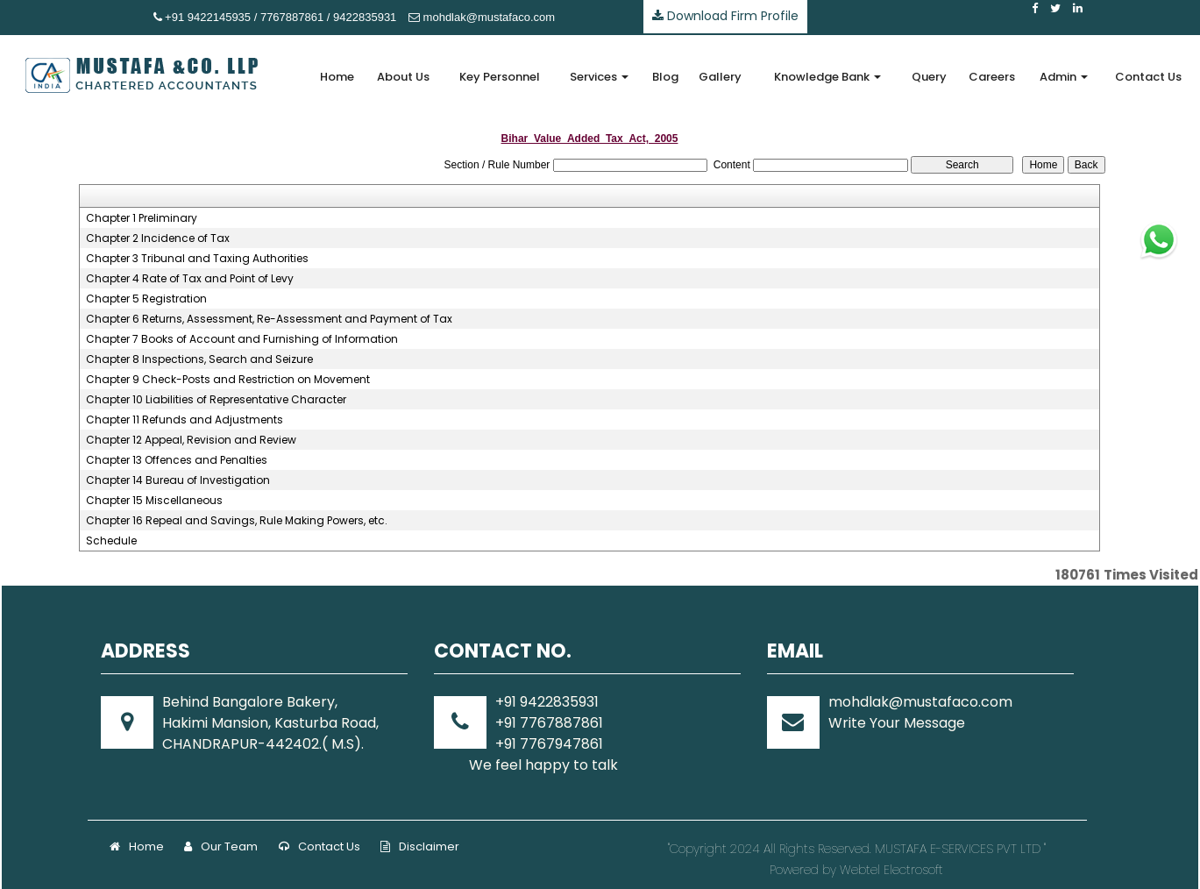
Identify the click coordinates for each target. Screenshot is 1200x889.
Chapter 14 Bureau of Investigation (178, 480)
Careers (992, 76)
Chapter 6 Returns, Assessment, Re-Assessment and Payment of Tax (269, 319)
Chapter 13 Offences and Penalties (176, 460)
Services (599, 76)
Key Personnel (499, 76)
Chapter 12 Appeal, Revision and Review (191, 440)
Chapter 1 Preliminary (141, 218)
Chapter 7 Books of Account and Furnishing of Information (242, 339)
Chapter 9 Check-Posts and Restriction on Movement (228, 380)
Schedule (111, 541)
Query (929, 76)
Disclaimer (419, 846)
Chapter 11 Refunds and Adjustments (184, 420)
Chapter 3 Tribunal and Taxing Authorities (197, 259)
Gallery (720, 76)
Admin (1064, 76)
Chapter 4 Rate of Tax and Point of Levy (190, 279)
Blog (665, 76)
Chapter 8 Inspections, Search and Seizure (199, 359)
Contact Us (1148, 76)
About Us (403, 76)
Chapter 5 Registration (146, 299)
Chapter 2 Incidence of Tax (158, 238)
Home (337, 76)
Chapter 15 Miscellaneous (154, 501)
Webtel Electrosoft (891, 869)
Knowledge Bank (827, 76)
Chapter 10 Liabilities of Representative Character (216, 400)
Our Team (221, 846)
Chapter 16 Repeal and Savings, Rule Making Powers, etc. (236, 521)
